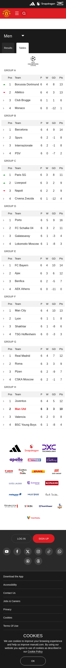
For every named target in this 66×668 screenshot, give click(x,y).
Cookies (7, 617)
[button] (17, 13)
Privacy (7, 609)
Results (8, 48)
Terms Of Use (10, 625)
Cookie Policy (35, 651)
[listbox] (16, 36)
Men (8, 36)
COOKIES (33, 636)
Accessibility (10, 584)
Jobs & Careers (11, 601)
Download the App (13, 576)
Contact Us (9, 593)
